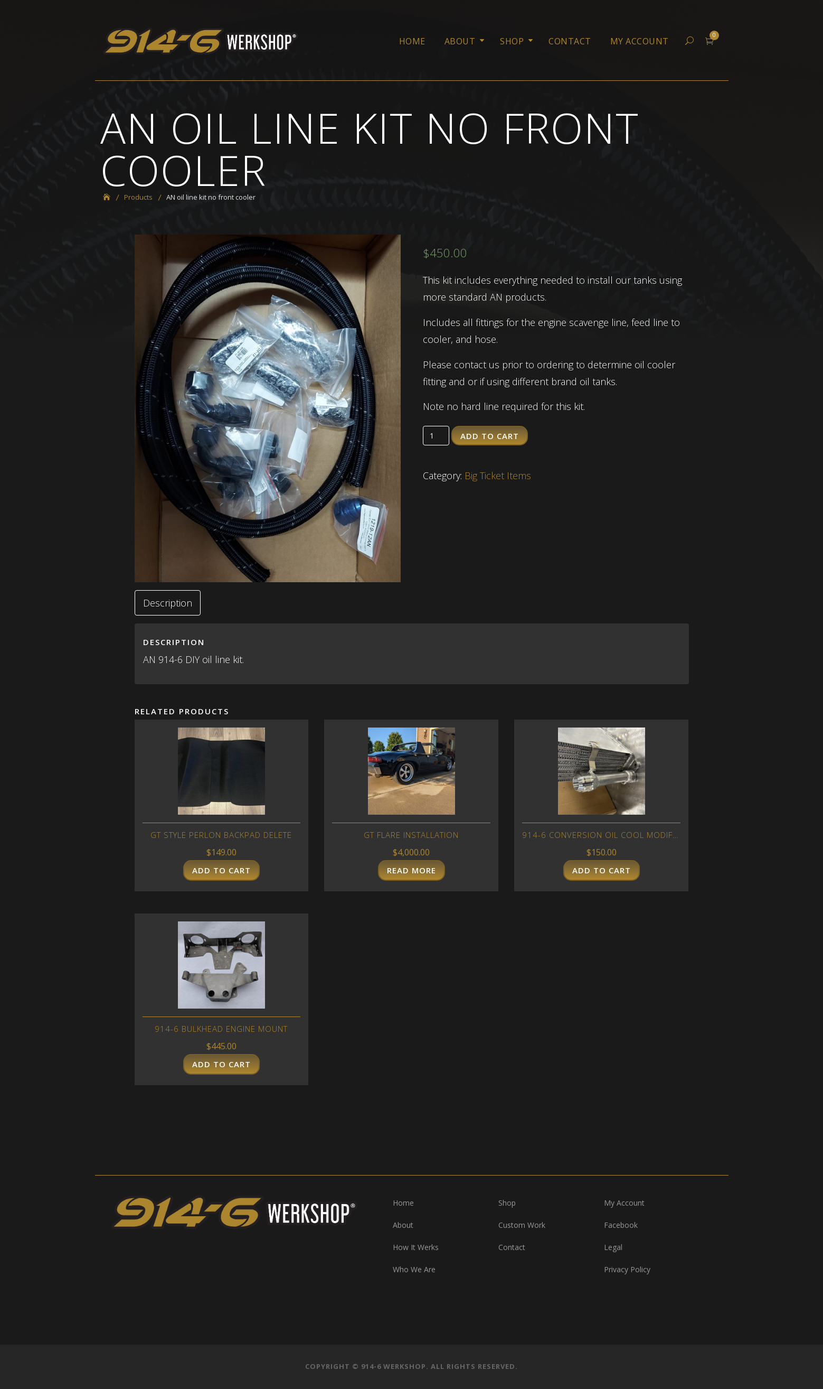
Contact (569, 41)
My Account (639, 41)
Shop (512, 41)
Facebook (621, 1225)
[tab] (168, 603)
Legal (613, 1247)
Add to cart (489, 436)
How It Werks (416, 1247)
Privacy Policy (627, 1269)
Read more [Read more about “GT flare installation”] (411, 870)
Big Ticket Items (498, 475)
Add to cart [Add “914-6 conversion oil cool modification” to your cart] (601, 870)
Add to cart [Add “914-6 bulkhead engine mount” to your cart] (221, 1064)
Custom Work (521, 1225)
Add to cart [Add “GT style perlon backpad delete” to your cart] (221, 870)
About (460, 41)
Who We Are (414, 1269)
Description (167, 602)
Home (412, 41)
